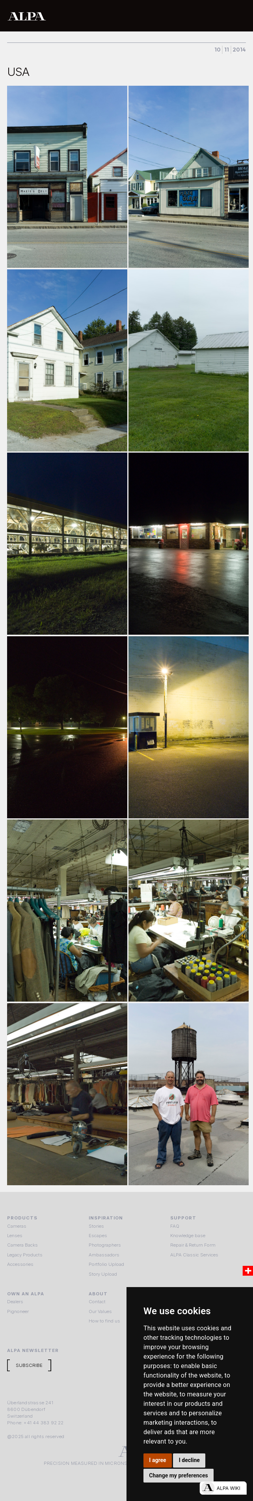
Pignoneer (18, 1311)
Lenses (14, 1235)
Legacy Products (25, 1255)
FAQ (174, 1226)
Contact (97, 1301)
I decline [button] (189, 1460)
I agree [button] (157, 1460)
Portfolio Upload (106, 1264)
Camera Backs (22, 1245)
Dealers (15, 1301)
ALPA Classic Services (194, 1255)
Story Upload (103, 1274)
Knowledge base (187, 1235)
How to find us (104, 1321)
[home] (101, 16)
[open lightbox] (67, 177)
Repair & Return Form (193, 1245)
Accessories (20, 1264)
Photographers (105, 1245)
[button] (238, 16)
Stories (96, 1226)
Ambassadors (104, 1255)
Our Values (100, 1311)
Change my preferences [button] (178, 1475)
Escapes (98, 1235)
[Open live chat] (223, 1488)
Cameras (16, 1226)
